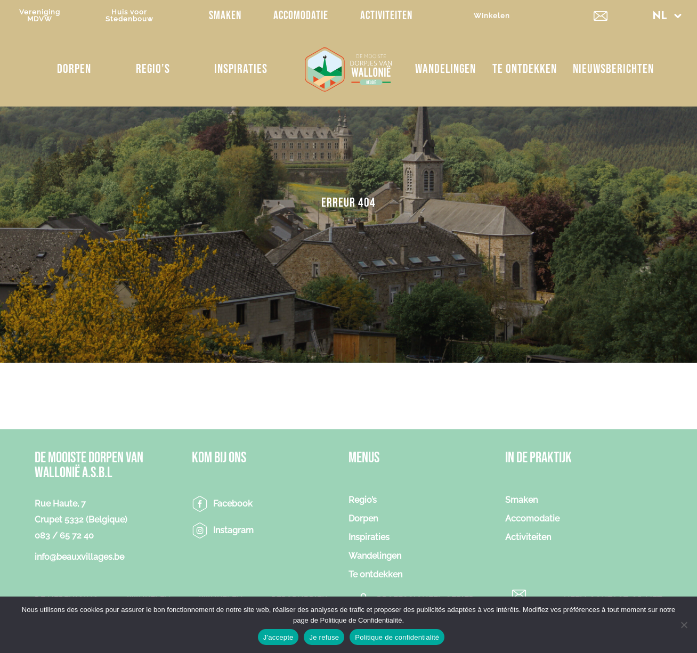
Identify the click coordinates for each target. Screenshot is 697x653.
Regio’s (153, 69)
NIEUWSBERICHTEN (613, 69)
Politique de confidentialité (397, 637)
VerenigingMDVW (39, 15)
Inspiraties (241, 69)
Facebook (233, 504)
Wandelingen (445, 69)
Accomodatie (300, 15)
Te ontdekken (524, 69)
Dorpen (74, 69)
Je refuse (324, 637)
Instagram (233, 530)
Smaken (225, 15)
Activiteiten (386, 15)
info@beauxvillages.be (79, 557)
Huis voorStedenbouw (129, 15)
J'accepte (278, 637)
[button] (667, 16)
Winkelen (492, 16)
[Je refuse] (683, 624)
